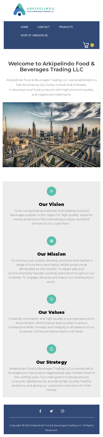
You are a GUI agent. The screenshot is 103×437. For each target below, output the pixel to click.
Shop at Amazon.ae (34, 35)
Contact (44, 27)
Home (25, 27)
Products (66, 27)
